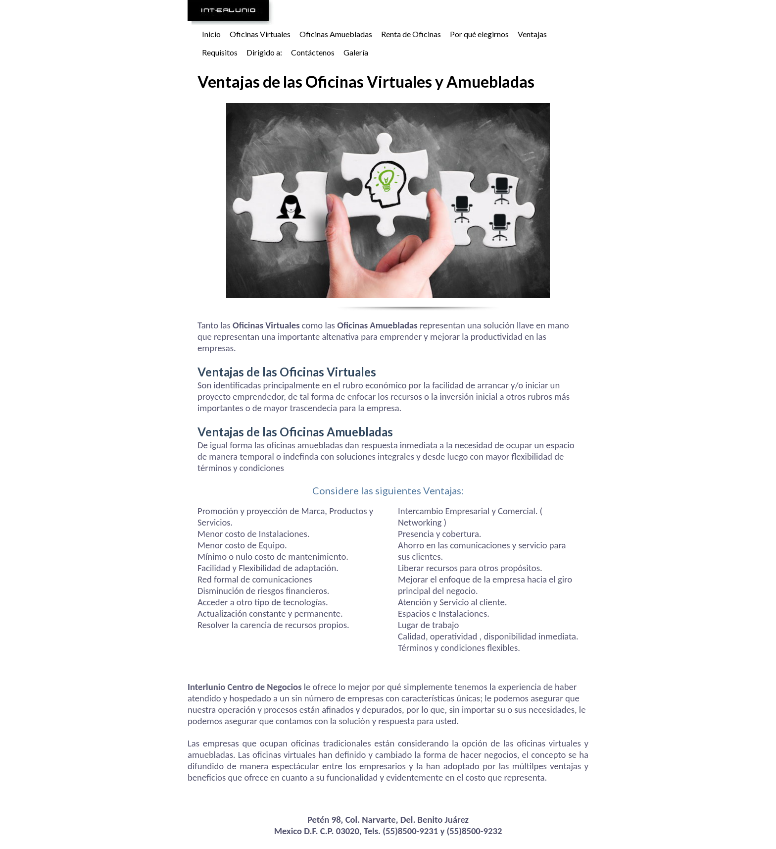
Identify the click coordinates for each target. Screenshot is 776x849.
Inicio (211, 34)
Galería (355, 52)
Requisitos (220, 52)
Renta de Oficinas (411, 34)
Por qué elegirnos (479, 34)
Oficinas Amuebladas (335, 34)
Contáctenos (313, 52)
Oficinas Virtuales (260, 34)
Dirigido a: (264, 52)
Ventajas (532, 34)
